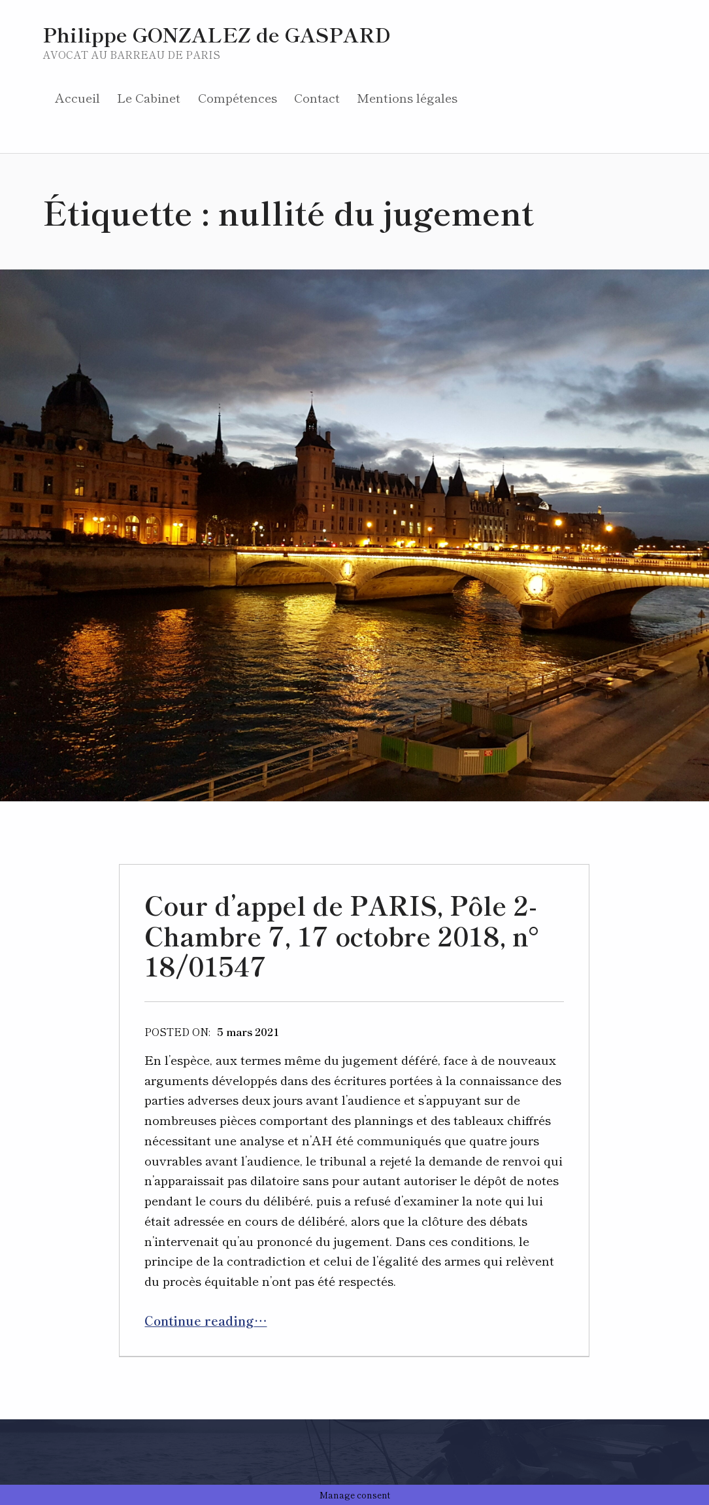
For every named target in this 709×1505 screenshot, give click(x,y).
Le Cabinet (148, 97)
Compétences (237, 97)
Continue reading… (205, 1320)
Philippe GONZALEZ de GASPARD (216, 33)
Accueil (77, 97)
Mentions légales (407, 97)
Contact (317, 97)
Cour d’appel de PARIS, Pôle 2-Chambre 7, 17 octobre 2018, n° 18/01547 (341, 935)
